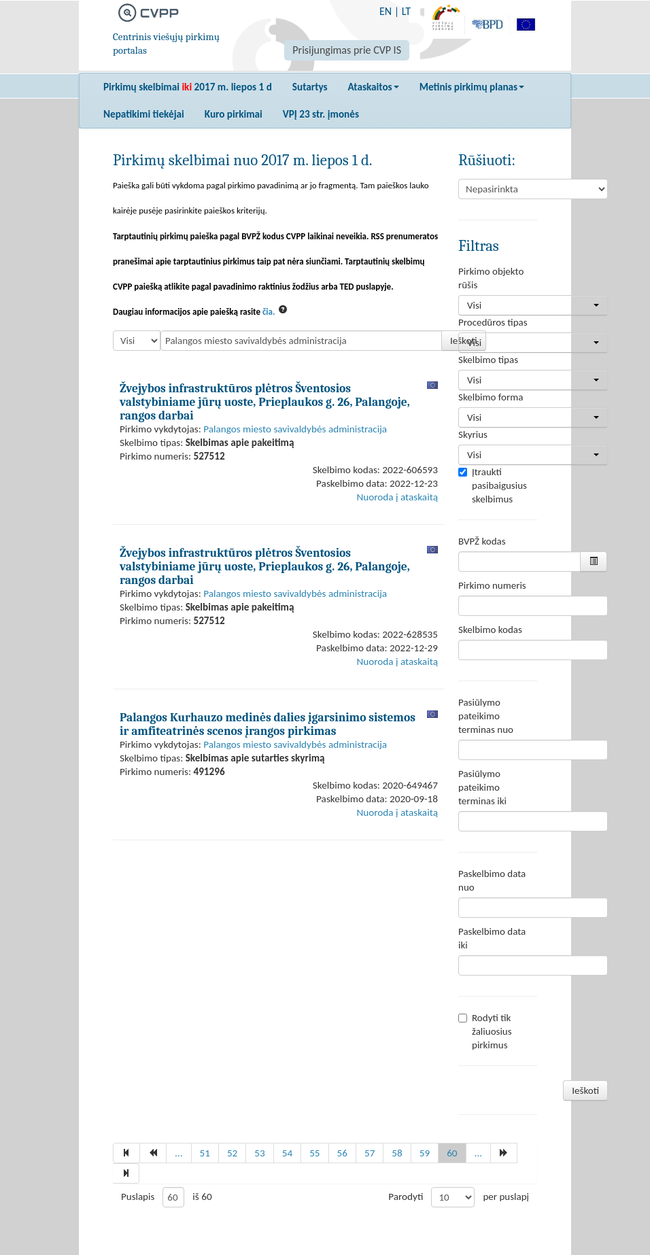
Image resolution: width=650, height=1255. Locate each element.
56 (342, 1153)
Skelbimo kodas (490, 629)
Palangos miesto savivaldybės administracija (295, 429)
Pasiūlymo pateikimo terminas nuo (485, 716)
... (179, 1153)
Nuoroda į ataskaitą (397, 497)
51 (205, 1153)
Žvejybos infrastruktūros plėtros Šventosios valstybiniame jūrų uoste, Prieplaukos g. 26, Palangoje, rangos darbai (265, 401)
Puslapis (137, 1196)
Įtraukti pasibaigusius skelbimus (492, 485)
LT (406, 11)
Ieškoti (585, 1090)
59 (425, 1153)
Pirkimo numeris (492, 585)
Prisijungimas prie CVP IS (346, 50)
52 (232, 1153)
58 (397, 1153)
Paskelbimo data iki (492, 938)
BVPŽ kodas (482, 541)
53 (259, 1153)
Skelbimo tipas (488, 360)
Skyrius (473, 434)
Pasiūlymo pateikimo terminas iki (482, 787)
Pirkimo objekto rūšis (491, 278)
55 (314, 1153)
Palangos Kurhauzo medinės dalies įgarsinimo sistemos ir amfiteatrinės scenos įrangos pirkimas (267, 724)
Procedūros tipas (493, 322)
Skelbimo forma (490, 397)
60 (452, 1153)
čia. (268, 312)
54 (287, 1153)
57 (369, 1153)
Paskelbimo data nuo (492, 880)
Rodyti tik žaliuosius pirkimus (485, 1031)
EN (385, 11)
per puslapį (506, 1196)
